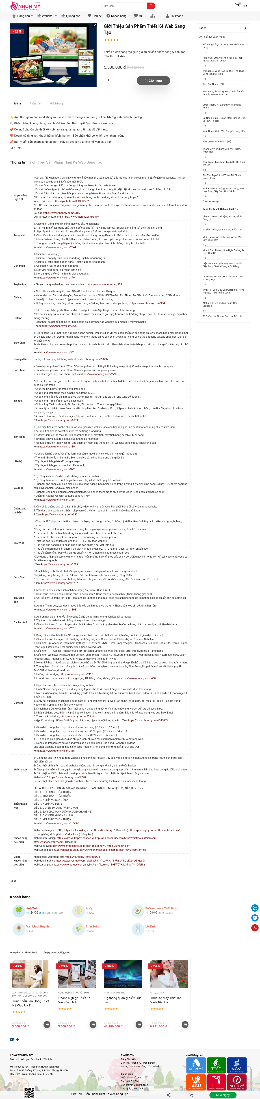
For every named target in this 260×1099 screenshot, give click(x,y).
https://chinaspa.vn (64, 849)
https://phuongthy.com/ (143, 830)
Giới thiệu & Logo (19, 1059)
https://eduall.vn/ (68, 834)
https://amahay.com (118, 845)
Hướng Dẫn (127, 1066)
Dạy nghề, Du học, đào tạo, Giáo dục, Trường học (223, 278)
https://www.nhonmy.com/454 (147, 303)
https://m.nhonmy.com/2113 (76, 674)
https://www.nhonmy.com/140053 (148, 720)
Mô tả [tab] (17, 103)
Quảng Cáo (35, 1074)
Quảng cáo (73, 16)
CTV (45, 1074)
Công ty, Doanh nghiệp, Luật (56, 953)
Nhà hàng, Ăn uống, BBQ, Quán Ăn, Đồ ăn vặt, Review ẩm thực (223, 93)
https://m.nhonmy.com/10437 (90, 359)
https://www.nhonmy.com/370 (57, 277)
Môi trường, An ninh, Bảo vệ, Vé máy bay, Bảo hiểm (222, 238)
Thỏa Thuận (137, 1088)
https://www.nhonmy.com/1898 (58, 609)
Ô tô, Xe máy (157, 993)
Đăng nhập (149, 1062)
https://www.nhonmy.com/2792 (99, 374)
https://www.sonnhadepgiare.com (96, 849)
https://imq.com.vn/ (95, 845)
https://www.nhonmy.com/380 (57, 446)
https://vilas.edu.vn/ (168, 830)
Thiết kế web (31, 953)
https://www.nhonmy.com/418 (57, 750)
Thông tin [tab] (35, 103)
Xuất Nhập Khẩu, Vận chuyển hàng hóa (224, 131)
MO (141, 16)
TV (18, 1074)
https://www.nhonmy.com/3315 (61, 213)
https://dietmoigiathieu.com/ (140, 838)
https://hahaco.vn (84, 838)
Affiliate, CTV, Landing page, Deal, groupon (221, 304)
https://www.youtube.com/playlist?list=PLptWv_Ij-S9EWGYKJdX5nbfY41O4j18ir (99, 864)
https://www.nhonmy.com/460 (138, 678)
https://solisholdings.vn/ (78, 830)
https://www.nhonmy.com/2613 (58, 628)
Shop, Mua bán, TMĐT (115, 993)
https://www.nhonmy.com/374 (104, 284)
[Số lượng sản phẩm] (109, 80)
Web (24, 1074)
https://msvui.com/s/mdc (131, 849)
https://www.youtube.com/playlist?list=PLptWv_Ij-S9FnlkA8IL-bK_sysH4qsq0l (100, 860)
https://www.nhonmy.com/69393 (60, 420)
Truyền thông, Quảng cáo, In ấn (220, 229)
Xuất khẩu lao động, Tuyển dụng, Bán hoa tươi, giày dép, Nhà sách (223, 190)
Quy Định (126, 1088)
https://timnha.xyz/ (104, 830)
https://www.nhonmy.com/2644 (58, 247)
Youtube (48, 1059)
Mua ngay (223, 1095)
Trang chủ (23, 16)
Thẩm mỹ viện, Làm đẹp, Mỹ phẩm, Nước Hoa (222, 150)
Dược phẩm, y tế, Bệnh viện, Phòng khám (222, 106)
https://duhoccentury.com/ (49, 842)
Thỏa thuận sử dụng (131, 1077)
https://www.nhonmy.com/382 (59, 514)
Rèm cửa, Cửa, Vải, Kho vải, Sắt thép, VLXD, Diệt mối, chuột (223, 59)
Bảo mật (125, 1081)
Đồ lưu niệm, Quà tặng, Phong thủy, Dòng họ (222, 218)
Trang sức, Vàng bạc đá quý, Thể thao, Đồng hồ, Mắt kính (224, 72)
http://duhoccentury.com (109, 838)
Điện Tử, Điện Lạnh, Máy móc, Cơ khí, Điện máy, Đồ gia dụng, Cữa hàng (222, 265)
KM (51, 1074)
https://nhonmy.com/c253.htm (78, 716)
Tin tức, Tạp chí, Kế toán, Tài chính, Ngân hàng (222, 176)
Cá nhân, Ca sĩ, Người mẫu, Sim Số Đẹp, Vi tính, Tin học (224, 119)
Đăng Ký (137, 1062)
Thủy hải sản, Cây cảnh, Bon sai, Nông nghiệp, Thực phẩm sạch (223, 291)
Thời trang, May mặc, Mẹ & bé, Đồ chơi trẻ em (224, 163)
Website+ (48, 16)
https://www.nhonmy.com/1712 (59, 583)
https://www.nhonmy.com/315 (57, 499)
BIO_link (125, 1062)
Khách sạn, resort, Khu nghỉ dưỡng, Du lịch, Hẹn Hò (224, 251)
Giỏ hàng (155, 80)
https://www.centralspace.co (66, 845)
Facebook (36, 1059)
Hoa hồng (141, 1066)
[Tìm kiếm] (151, 6)
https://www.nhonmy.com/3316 (80, 216)
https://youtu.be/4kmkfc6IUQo (82, 856)
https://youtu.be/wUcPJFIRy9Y (71, 201)
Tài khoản (176, 16)
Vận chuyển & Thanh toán (134, 1084)
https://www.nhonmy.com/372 (57, 469)
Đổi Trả (134, 1081)
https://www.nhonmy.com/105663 (59, 823)
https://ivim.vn (65, 838)
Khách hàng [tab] (56, 103)
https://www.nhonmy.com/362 (57, 352)
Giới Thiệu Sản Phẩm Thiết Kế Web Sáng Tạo (99, 1094)
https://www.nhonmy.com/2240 (67, 777)
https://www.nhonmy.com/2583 (59, 564)
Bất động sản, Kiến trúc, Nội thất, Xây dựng (223, 46)
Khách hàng (118, 16)
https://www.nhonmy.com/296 (59, 325)
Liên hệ (97, 16)
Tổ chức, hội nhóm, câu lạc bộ (220, 316)
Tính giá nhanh (211, 84)
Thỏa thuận (154, 1066)
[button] (95, 25)
